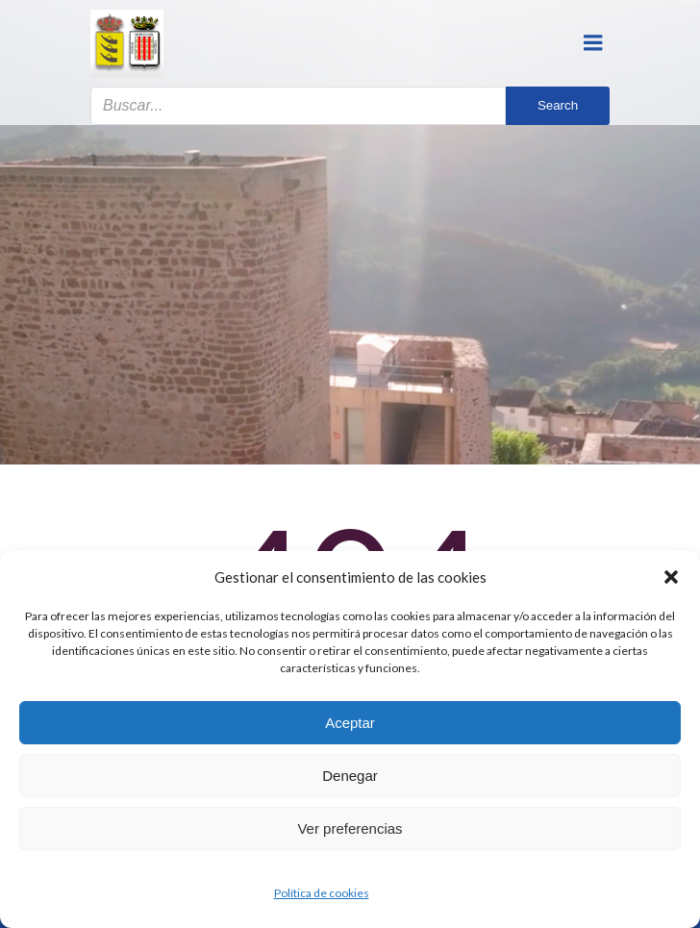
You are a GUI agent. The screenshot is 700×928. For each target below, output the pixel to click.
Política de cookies (321, 893)
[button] (671, 577)
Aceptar (350, 723)
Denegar (350, 775)
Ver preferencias (349, 828)
